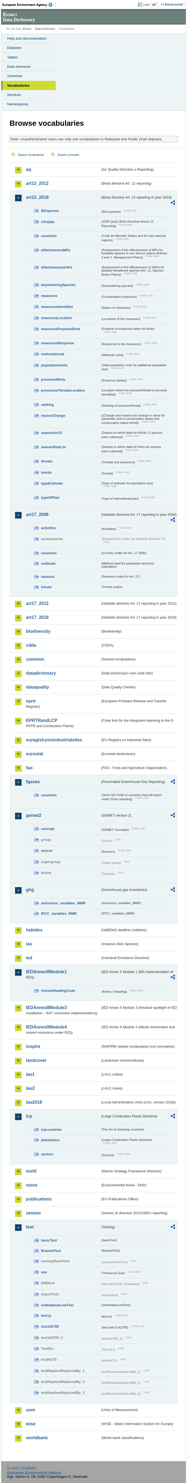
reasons (47, 577)
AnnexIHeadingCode (58, 991)
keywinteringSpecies (58, 285)
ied (29, 957)
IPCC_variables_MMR (59, 913)
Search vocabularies (31, 154)
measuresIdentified (57, 307)
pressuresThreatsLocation (63, 390)
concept (47, 829)
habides (34, 930)
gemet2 (33, 815)
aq (28, 169)
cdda (31, 645)
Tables (12, 57)
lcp (29, 1116)
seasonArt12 (51, 433)
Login (146, 4)
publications (39, 1199)
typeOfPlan (50, 498)
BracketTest (51, 1251)
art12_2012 (37, 183)
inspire (33, 1046)
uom (30, 1410)
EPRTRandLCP (41, 720)
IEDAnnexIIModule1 (46, 971)
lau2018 (34, 1102)
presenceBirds (53, 379)
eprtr (31, 701)
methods (48, 563)
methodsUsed (52, 354)
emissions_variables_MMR (63, 903)
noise (31, 1185)
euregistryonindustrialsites (54, 740)
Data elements (19, 67)
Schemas (14, 76)
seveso (33, 1213)
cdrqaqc (48, 222)
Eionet (27, 28)
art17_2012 (37, 603)
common (35, 659)
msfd (31, 1171)
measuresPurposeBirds (60, 329)
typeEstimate (52, 483)
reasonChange (53, 415)
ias (29, 944)
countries (49, 236)
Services (14, 95)
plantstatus (50, 1140)
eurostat (34, 753)
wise (31, 1423)
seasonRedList (53, 447)
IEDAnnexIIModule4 (46, 1027)
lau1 (30, 1074)
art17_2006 (37, 514)
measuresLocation (56, 318)
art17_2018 (37, 617)
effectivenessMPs (55, 250)
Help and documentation (27, 38)
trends (46, 472)
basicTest (49, 1240)
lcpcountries (51, 1129)
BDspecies (50, 211)
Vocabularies (18, 85)
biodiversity (38, 631)
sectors (47, 1154)
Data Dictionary (45, 28)
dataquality (37, 687)
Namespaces (17, 104)
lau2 (30, 1088)
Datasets (14, 48)
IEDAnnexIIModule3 (46, 1007)
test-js (46, 1315)
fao (29, 767)
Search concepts (68, 154)
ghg (30, 889)
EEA (29, 4)
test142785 (50, 1326)
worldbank (37, 1437)
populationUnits (54, 365)
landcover (36, 1060)
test (30, 1227)
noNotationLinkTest (57, 1305)
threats (47, 461)
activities (48, 528)
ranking (47, 405)
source (46, 851)
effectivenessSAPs (56, 267)
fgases (33, 781)
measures (49, 296)
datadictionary (41, 673)
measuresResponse (57, 343)
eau (44, 1272)
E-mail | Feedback (21, 1467)
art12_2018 (37, 197)
